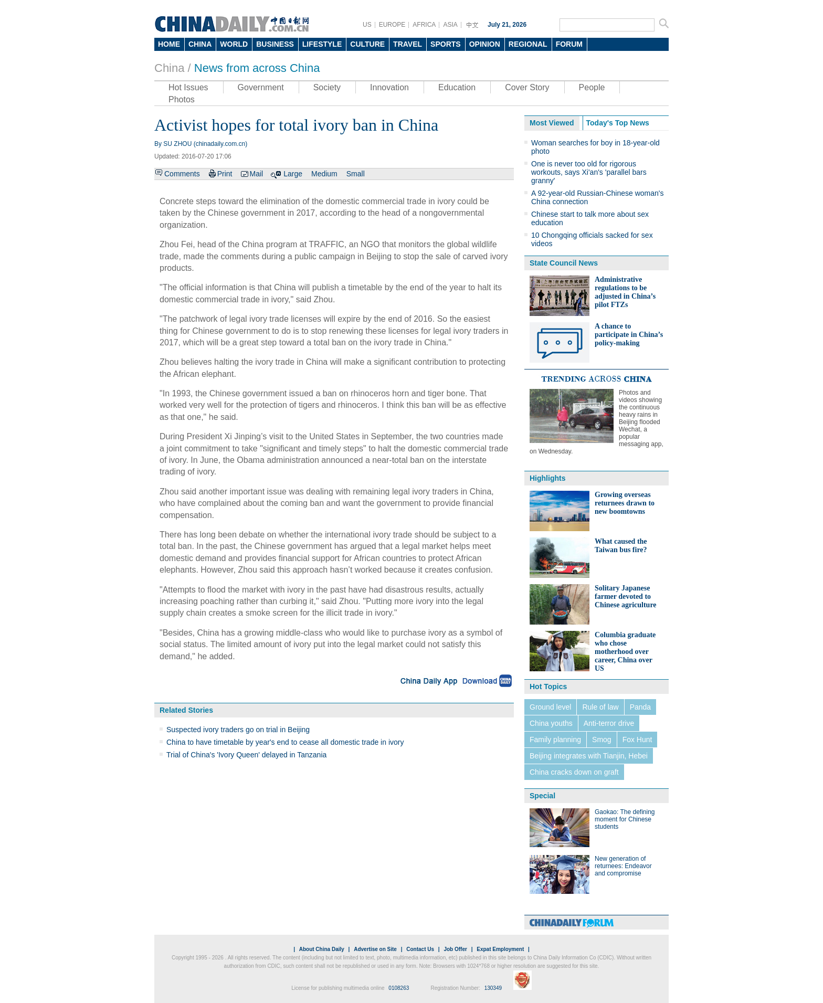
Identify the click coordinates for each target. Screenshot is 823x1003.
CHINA (200, 44)
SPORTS (445, 44)
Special (542, 795)
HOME (169, 44)
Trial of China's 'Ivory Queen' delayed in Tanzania (246, 755)
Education (457, 87)
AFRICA (424, 24)
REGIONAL (528, 44)
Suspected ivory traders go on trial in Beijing (238, 729)
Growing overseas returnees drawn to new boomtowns (625, 503)
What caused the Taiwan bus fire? (621, 545)
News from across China (257, 68)
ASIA (450, 24)
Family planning (555, 739)
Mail (256, 174)
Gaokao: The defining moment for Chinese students (625, 819)
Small (355, 174)
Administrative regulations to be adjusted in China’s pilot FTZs (625, 292)
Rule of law (600, 707)
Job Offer (455, 949)
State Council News (564, 263)
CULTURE (367, 44)
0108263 (398, 988)
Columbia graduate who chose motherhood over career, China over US (625, 651)
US (367, 24)
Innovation (389, 87)
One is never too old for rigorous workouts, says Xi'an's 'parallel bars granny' (589, 172)
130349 (493, 988)
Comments (182, 174)
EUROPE (392, 24)
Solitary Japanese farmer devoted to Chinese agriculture (626, 596)
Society (327, 87)
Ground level (550, 707)
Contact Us (420, 949)
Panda (640, 707)
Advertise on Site (375, 949)
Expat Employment (500, 949)
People (592, 87)
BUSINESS (275, 44)
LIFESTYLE (322, 44)
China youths (551, 723)
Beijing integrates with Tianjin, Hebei (589, 756)
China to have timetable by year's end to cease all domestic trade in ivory (285, 742)
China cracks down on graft (574, 772)
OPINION (484, 44)
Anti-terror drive (609, 723)
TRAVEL (407, 44)
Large (292, 174)
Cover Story (527, 87)
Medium (324, 174)
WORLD (234, 44)
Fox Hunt (637, 739)
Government (261, 87)
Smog (601, 739)
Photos (181, 99)
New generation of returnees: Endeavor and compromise (623, 866)
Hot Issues (188, 87)
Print (225, 174)
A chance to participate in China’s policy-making (629, 334)
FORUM (569, 44)
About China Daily (321, 949)
